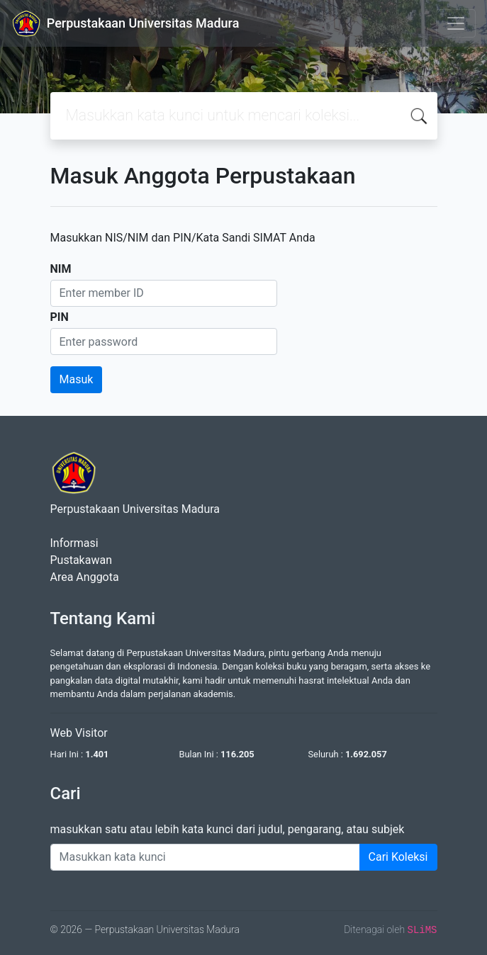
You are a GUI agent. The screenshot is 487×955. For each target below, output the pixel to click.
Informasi (74, 543)
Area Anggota (84, 577)
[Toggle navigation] (456, 23)
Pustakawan (81, 560)
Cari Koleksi (398, 857)
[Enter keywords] (205, 857)
